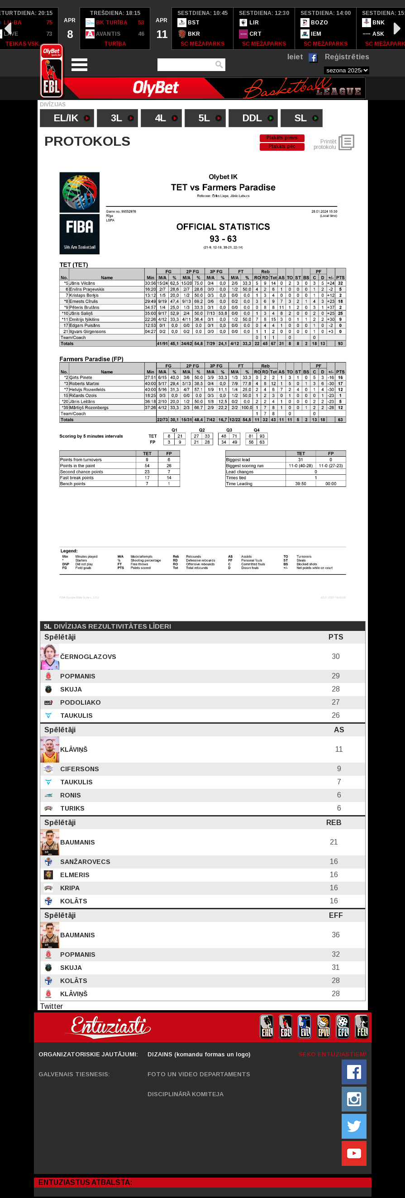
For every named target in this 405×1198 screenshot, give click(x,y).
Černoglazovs (87, 656)
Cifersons (78, 769)
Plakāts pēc (282, 146)
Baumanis (76, 842)
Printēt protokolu (325, 144)
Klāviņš (72, 749)
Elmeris (74, 874)
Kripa (69, 888)
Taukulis (75, 715)
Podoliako (79, 702)
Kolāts (72, 901)
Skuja (70, 689)
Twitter (51, 1006)
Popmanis (76, 676)
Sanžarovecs (84, 861)
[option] (69, 28)
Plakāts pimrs (282, 137)
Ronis (69, 795)
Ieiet (295, 57)
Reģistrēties (347, 57)
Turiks (71, 808)
